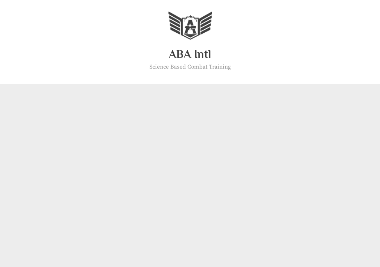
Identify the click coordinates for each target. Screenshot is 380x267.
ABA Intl (190, 53)
